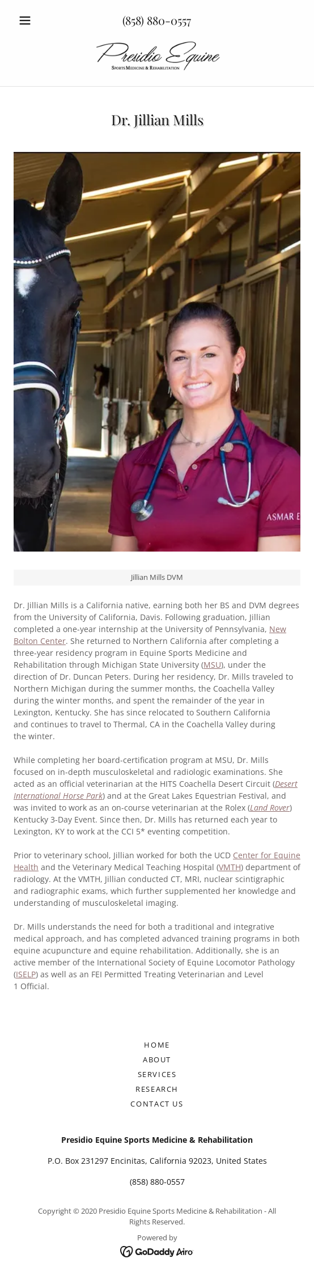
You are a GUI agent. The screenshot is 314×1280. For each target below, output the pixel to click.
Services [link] (157, 1074)
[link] (157, 56)
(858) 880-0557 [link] (156, 20)
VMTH (230, 867)
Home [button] (157, 1045)
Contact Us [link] (156, 1104)
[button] (35, 20)
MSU (212, 664)
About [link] (157, 1059)
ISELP (26, 974)
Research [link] (157, 1089)
